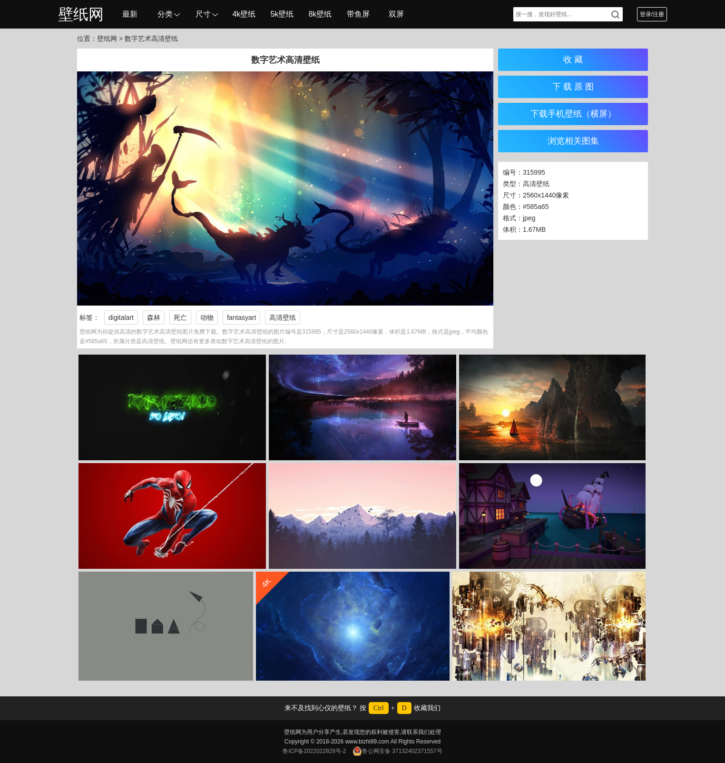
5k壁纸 (282, 14)
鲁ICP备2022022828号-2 (314, 751)
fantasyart (241, 317)
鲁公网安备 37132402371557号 (397, 751)
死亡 (180, 317)
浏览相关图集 (573, 141)
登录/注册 (652, 14)
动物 (207, 317)
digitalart (121, 317)
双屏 (396, 14)
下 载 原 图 (573, 86)
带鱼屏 (358, 14)
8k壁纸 (320, 14)
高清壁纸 (282, 317)
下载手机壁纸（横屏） (573, 114)
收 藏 (573, 59)
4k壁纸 (243, 14)
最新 (129, 14)
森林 (153, 317)
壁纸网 (81, 14)
